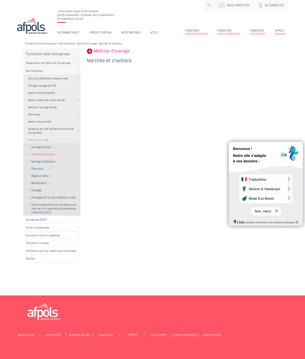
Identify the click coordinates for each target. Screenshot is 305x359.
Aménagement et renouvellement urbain (53, 197)
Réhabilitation (39, 183)
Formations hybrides (37, 243)
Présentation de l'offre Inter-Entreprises (48, 63)
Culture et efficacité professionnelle (48, 78)
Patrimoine (34, 114)
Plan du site (106, 335)
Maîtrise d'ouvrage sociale (42, 107)
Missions (280, 32)
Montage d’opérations (43, 161)
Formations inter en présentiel (43, 235)
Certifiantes (258, 32)
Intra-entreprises (228, 32)
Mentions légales (79, 335)
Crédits (132, 335)
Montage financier (41, 147)
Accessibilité (53, 335)
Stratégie (36, 190)
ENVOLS (30, 259)
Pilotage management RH (42, 85)
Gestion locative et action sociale (46, 100)
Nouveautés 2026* (36, 220)
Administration (212, 335)
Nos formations (34, 71)
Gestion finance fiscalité (41, 93)
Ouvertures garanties (37, 227)
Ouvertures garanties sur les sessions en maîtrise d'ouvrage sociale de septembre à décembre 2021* (53, 208)
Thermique (37, 168)
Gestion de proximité (39, 121)
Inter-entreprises (196, 32)
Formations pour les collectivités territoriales (51, 251)
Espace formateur (185, 335)
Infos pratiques (131, 32)
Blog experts (159, 335)
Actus (154, 32)
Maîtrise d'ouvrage (38, 140)
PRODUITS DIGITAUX (101, 32)
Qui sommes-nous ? (68, 32)
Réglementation (40, 176)
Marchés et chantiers (43, 154)
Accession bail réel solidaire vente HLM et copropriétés (51, 130)
